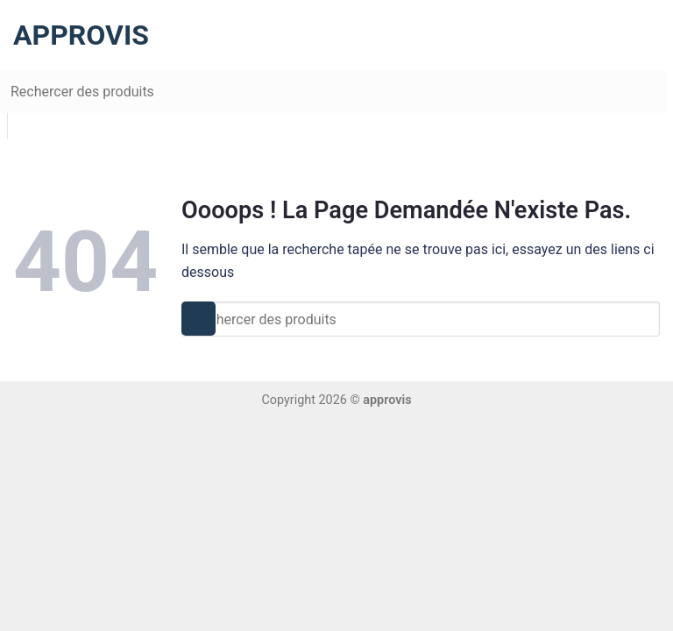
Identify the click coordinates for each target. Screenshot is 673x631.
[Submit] (14, 88)
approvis (68, 35)
